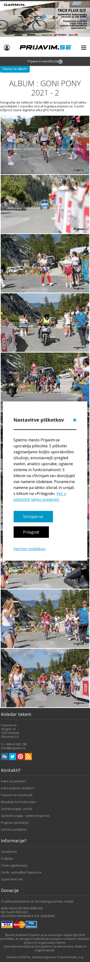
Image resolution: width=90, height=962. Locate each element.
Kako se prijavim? (13, 781)
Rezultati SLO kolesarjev (18, 802)
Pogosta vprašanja (14, 822)
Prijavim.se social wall (16, 795)
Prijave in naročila (45, 61)
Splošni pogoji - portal (16, 809)
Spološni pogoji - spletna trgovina (25, 815)
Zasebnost (9, 851)
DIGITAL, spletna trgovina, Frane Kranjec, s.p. (51, 957)
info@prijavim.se (13, 748)
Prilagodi (31, 532)
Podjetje (7, 858)
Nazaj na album (15, 68)
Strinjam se (33, 516)
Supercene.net (12, 879)
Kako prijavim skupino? (18, 788)
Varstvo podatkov (29, 548)
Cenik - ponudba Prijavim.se (21, 872)
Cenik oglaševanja (14, 865)
